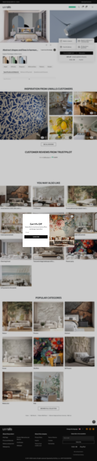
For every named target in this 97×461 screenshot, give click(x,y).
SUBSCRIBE (36, 237)
